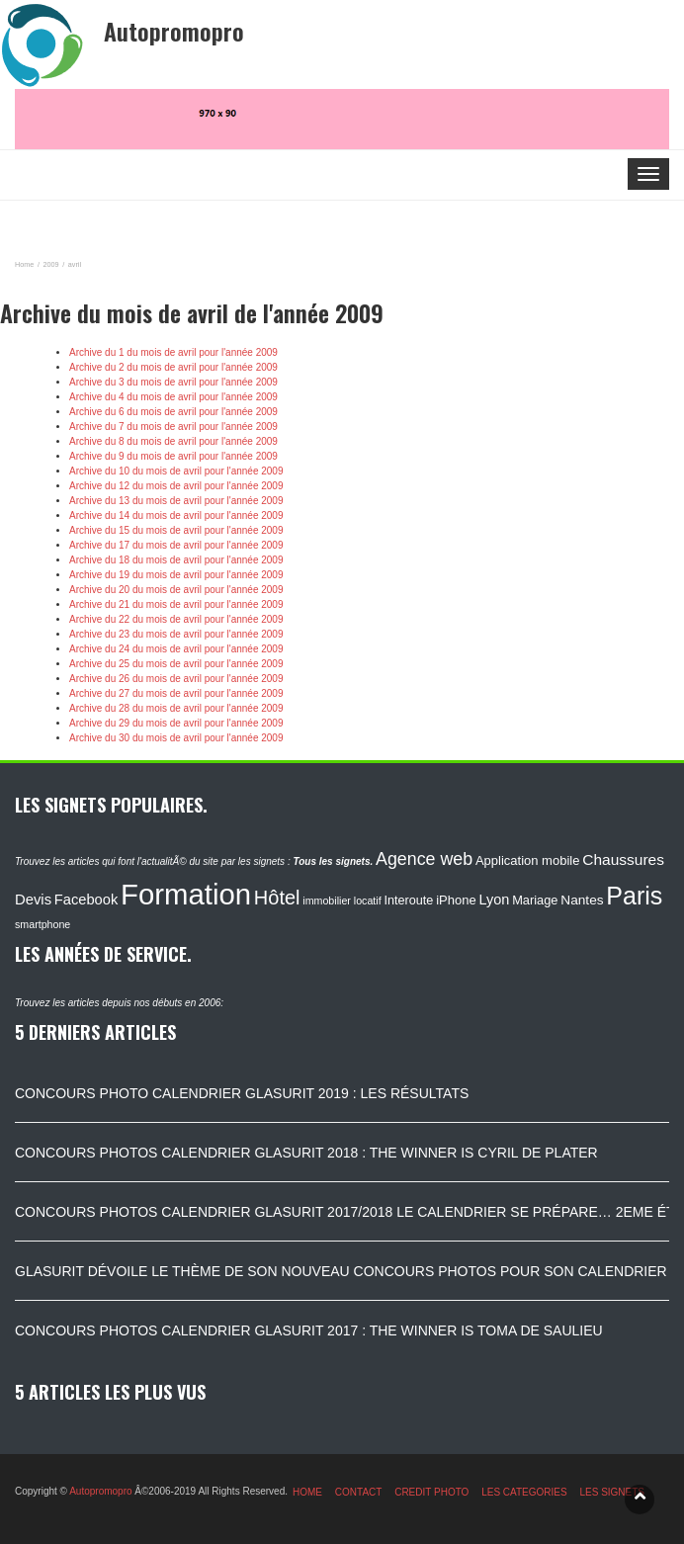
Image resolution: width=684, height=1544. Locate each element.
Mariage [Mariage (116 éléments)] (534, 900)
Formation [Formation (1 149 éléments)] (186, 894)
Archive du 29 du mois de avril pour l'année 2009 (176, 723)
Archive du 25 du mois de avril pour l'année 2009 (176, 663)
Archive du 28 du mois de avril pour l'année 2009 (176, 708)
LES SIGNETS (611, 1492)
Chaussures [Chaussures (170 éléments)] (623, 859)
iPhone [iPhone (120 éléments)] (455, 900)
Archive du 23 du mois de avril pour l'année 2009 (176, 634)
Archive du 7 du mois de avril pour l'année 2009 (173, 426)
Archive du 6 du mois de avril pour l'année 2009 (173, 411)
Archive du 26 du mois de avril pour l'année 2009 (176, 678)
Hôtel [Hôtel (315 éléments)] (277, 897)
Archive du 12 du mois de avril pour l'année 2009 (176, 485)
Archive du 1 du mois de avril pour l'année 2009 (173, 352)
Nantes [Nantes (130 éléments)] (581, 900)
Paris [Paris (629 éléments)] (634, 895)
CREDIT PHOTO (431, 1492)
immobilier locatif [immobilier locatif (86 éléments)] (341, 900)
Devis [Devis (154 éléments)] (33, 899)
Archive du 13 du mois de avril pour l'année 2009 (176, 500)
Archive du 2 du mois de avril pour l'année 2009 (173, 367)
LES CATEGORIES (524, 1492)
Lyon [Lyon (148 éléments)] (493, 899)
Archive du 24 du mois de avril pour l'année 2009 (176, 648)
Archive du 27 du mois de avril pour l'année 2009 (176, 693)
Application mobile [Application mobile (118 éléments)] (527, 860)
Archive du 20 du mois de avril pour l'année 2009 (176, 589)
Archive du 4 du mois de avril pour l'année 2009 (173, 396)
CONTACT (359, 1492)
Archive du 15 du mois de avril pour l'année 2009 (176, 530)
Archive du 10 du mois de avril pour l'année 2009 (176, 471)
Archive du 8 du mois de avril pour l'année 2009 (173, 441)
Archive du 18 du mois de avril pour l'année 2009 (176, 560)
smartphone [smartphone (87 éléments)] (42, 924)
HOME (307, 1492)
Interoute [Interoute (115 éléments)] (408, 900)
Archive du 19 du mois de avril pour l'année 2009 (176, 574)
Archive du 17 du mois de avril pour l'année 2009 (176, 545)
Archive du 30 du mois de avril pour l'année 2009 (176, 737)
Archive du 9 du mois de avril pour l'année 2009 (173, 456)
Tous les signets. (333, 861)
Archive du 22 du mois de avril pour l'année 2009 (176, 619)
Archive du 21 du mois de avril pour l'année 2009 (176, 604)
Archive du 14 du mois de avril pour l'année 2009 (176, 515)
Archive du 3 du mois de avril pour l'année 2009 (173, 382)
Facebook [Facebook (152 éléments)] (86, 899)
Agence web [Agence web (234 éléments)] (424, 859)
